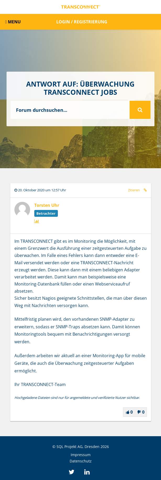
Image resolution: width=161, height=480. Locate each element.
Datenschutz (81, 460)
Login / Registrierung (81, 22)
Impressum (81, 454)
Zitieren (134, 190)
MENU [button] (13, 22)
